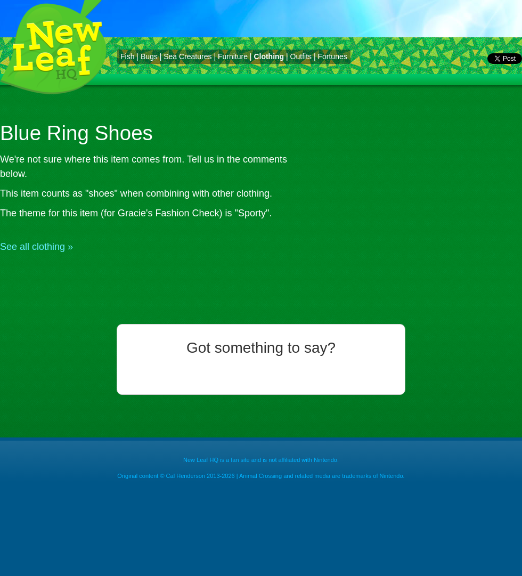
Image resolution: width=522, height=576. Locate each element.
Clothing (269, 56)
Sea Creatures (187, 56)
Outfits (301, 56)
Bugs (149, 56)
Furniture (233, 56)
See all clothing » (36, 246)
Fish (127, 56)
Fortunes (332, 56)
